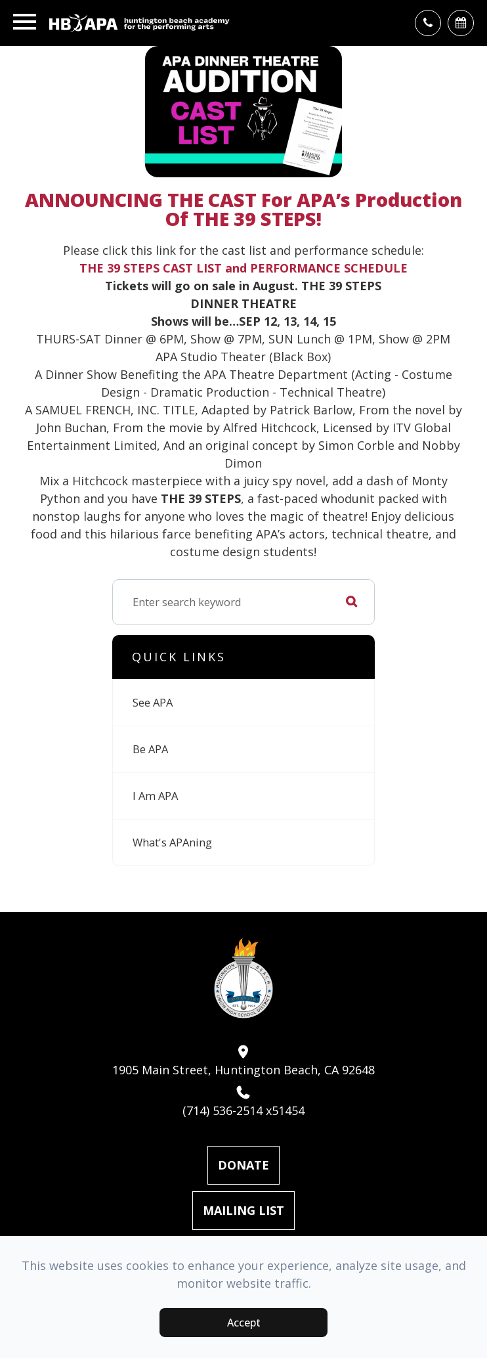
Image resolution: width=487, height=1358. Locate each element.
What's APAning (172, 842)
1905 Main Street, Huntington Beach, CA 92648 (243, 1061)
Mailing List (243, 1210)
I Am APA (155, 795)
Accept (244, 1322)
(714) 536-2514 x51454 (243, 1101)
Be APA (150, 748)
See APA (153, 702)
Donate (243, 1165)
